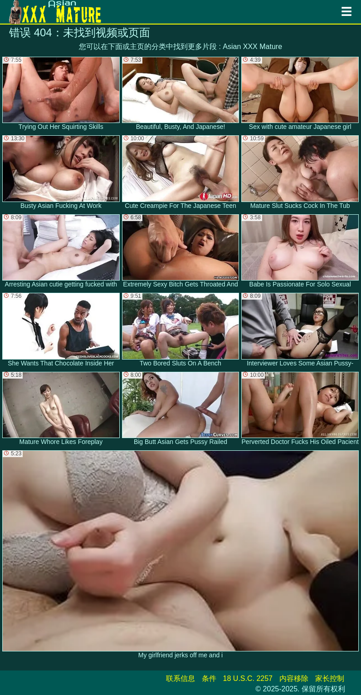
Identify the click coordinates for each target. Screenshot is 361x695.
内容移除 (293, 678)
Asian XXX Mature (252, 46)
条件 (209, 678)
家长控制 (329, 678)
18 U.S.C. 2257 (248, 678)
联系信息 (180, 678)
